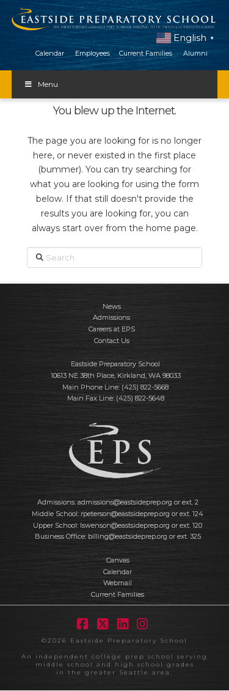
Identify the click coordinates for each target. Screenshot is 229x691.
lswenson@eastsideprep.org (125, 525)
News (112, 306)
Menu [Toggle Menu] (41, 84)
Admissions (111, 317)
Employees (92, 53)
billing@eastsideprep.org (127, 536)
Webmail (117, 582)
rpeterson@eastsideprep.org (125, 513)
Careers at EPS (112, 329)
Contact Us (111, 340)
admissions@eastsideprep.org (125, 502)
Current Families (145, 53)
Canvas (117, 560)
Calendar (49, 53)
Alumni (195, 53)
